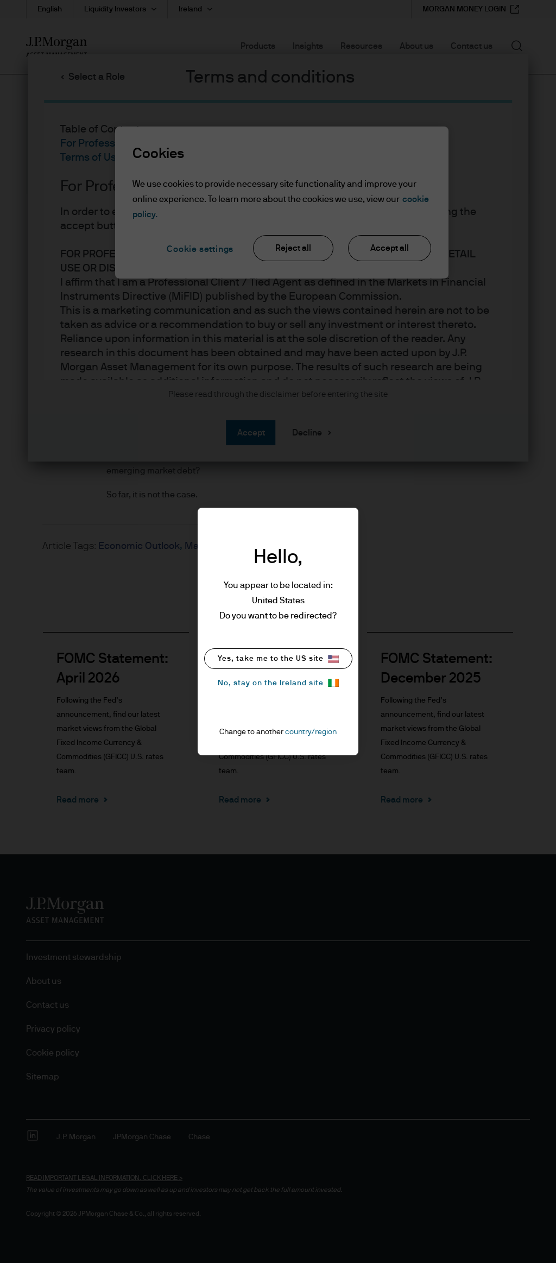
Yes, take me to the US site (278, 659)
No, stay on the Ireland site (278, 683)
